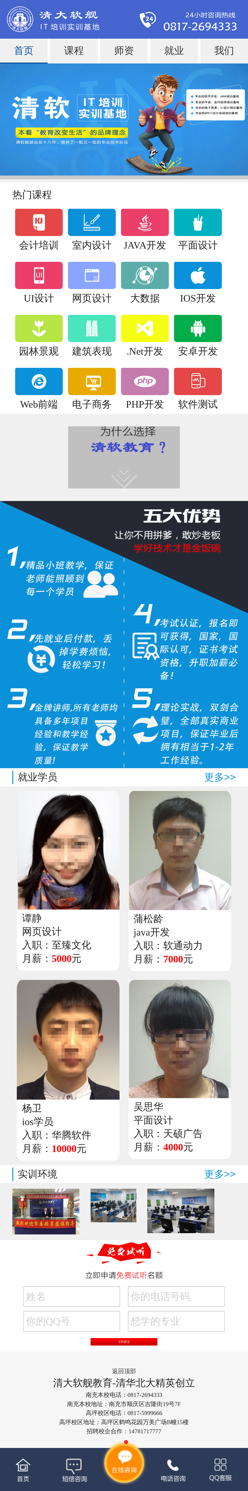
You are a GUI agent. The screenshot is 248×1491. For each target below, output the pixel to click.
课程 (74, 50)
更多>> (220, 777)
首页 (24, 50)
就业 (174, 50)
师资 (124, 50)
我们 (224, 50)
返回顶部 (124, 1371)
